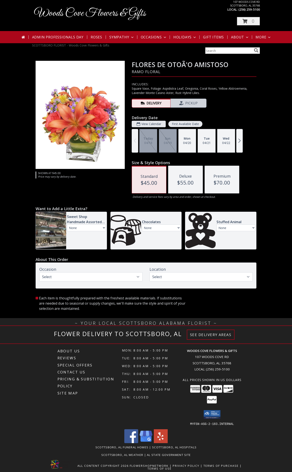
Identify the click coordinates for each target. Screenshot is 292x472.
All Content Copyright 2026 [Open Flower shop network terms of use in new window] (103, 465)
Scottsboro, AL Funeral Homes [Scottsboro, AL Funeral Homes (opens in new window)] (121, 447)
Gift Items (213, 37)
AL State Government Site (169, 455)
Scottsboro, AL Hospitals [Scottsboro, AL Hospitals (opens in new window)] (174, 447)
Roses (96, 37)
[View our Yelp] (161, 442)
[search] (256, 50)
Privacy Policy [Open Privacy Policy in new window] (186, 465)
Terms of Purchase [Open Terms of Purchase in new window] (221, 465)
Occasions (154, 37)
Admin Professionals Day (58, 37)
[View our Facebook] (131, 442)
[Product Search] (228, 51)
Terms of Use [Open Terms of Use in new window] (160, 468)
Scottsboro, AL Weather (122, 455)
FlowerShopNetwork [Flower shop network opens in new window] (149, 465)
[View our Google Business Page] (146, 442)
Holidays (185, 37)
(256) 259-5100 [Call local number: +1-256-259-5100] (249, 9)
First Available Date (185, 124)
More (263, 37)
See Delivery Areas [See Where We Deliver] (210, 334)
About (240, 37)
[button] (248, 21)
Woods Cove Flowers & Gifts (90, 13)
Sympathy (121, 37)
